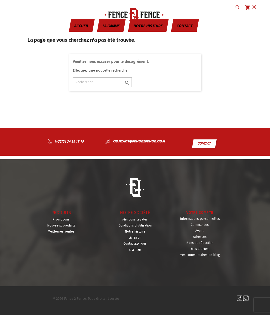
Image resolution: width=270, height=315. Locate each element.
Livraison (135, 237)
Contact (184, 26)
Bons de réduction (199, 243)
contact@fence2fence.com (138, 141)
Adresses (200, 237)
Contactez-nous (135, 244)
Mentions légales (135, 219)
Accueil (81, 26)
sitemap (135, 250)
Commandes (200, 225)
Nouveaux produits (61, 225)
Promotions (61, 219)
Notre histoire (148, 26)
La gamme (111, 26)
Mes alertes (200, 249)
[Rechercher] (102, 82)
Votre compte (199, 212)
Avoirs (199, 231)
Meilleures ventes (61, 231)
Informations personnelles (200, 219)
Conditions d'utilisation (135, 225)
